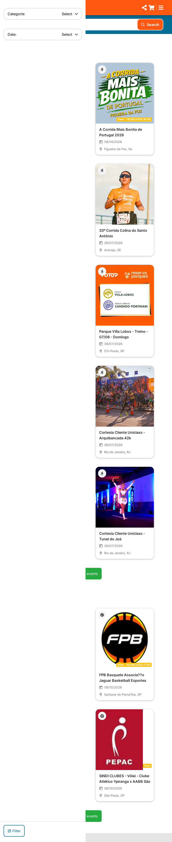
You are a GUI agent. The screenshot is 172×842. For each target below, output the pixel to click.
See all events (86, 573)
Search (150, 24)
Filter (14, 831)
